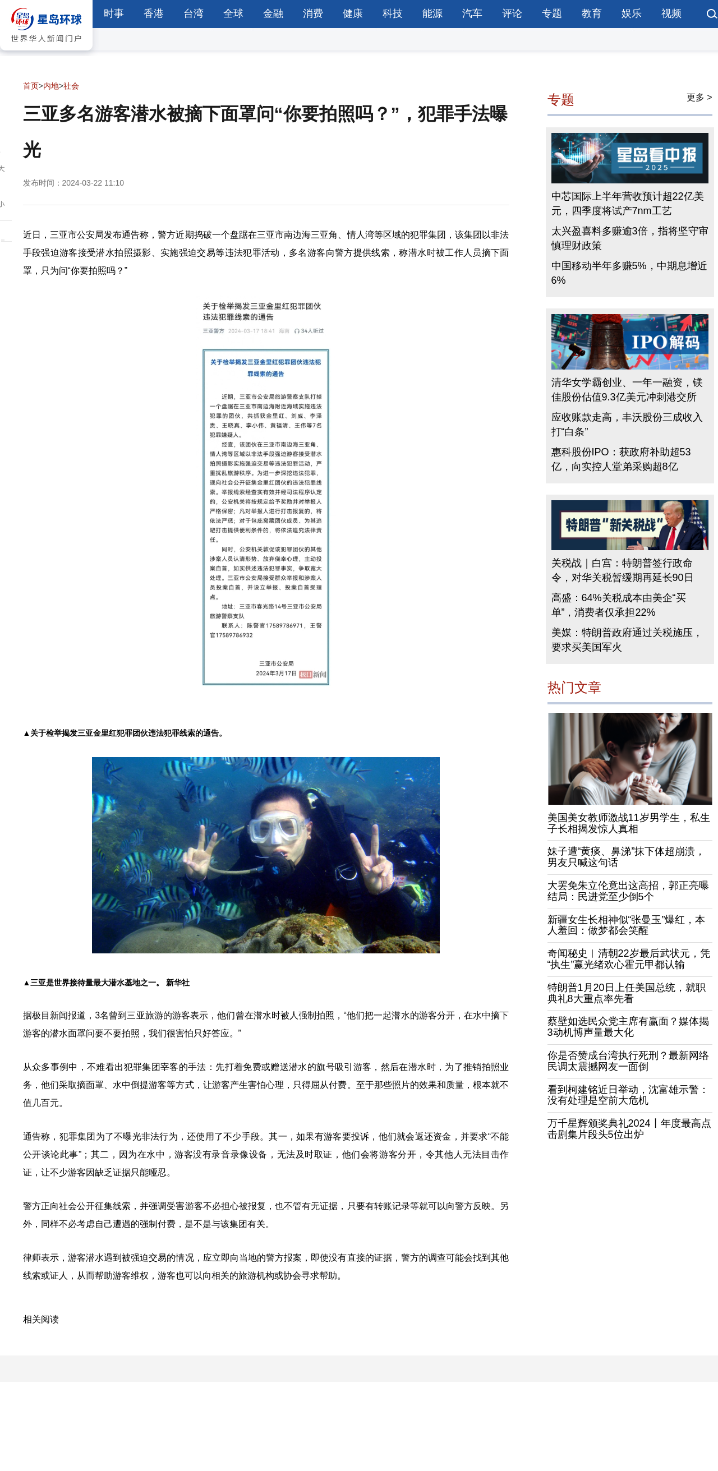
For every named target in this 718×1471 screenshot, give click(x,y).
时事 (114, 13)
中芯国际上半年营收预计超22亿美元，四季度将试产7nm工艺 (627, 203)
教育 (592, 13)
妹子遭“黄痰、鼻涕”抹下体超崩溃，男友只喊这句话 (626, 857)
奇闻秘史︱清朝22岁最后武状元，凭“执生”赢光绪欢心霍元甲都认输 (628, 959)
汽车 (472, 13)
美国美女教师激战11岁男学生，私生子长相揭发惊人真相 (628, 823)
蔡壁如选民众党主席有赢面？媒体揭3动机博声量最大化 (628, 1027)
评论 (512, 13)
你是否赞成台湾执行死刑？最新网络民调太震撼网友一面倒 (628, 1061)
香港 (154, 13)
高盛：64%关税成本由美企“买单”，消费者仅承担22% (618, 605)
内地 (51, 85)
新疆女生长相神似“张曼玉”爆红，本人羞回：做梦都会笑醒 (626, 925)
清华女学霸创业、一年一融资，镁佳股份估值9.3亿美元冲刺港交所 (627, 390)
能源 (432, 13)
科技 (393, 13)
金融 (273, 13)
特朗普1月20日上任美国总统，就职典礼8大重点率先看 (626, 993)
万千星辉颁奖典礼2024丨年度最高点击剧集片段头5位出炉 (629, 1129)
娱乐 (632, 13)
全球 (233, 13)
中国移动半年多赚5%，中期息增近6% (629, 273)
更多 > (699, 97)
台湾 (193, 13)
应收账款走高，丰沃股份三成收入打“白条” (627, 424)
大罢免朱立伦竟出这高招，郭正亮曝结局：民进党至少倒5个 (628, 891)
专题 (552, 13)
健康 (353, 13)
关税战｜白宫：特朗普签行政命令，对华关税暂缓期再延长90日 (622, 570)
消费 (313, 13)
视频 (671, 13)
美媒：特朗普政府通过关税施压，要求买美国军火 (627, 640)
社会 (71, 85)
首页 (31, 85)
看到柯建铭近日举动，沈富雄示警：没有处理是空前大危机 (628, 1095)
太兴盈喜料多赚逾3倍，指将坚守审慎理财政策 (629, 238)
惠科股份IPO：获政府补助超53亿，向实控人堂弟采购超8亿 (621, 459)
